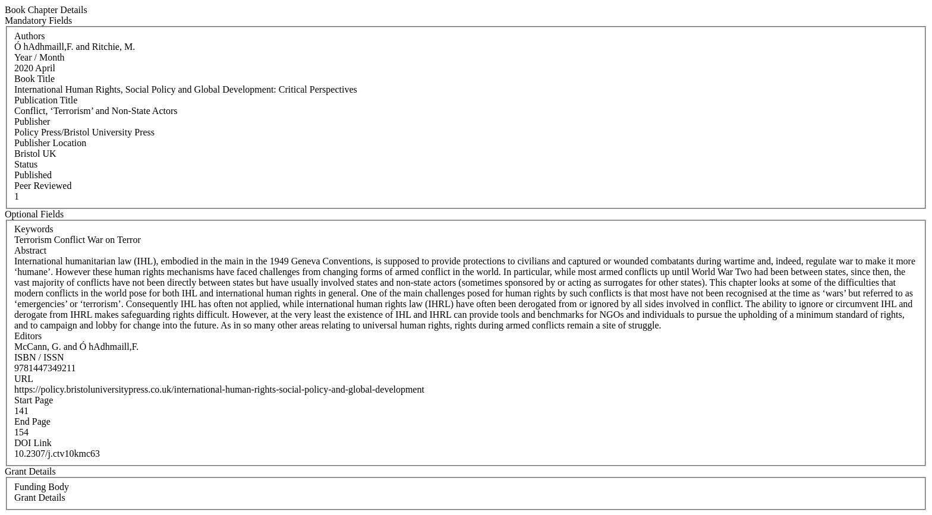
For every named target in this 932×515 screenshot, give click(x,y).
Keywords (33, 229)
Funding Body (41, 487)
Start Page (33, 400)
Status (25, 164)
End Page (32, 421)
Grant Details (39, 497)
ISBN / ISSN (39, 357)
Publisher (32, 121)
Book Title (34, 79)
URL (23, 379)
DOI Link (33, 443)
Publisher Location (50, 143)
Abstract (30, 250)
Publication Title (45, 100)
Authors (29, 36)
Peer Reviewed (42, 186)
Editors (28, 336)
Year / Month (39, 57)
